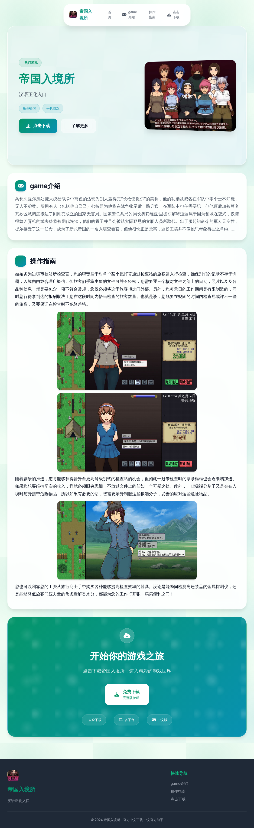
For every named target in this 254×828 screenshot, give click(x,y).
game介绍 (179, 783)
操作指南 (178, 791)
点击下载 (178, 799)
